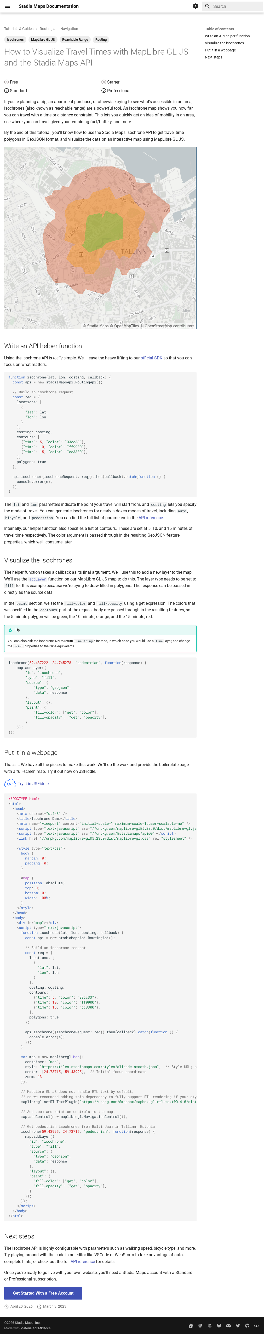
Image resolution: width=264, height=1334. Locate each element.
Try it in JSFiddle (26, 783)
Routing (101, 39)
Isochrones (15, 39)
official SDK (151, 357)
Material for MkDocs (35, 1328)
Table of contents (219, 29)
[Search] (232, 6)
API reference (151, 517)
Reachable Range (75, 39)
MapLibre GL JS (43, 39)
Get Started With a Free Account (43, 1293)
